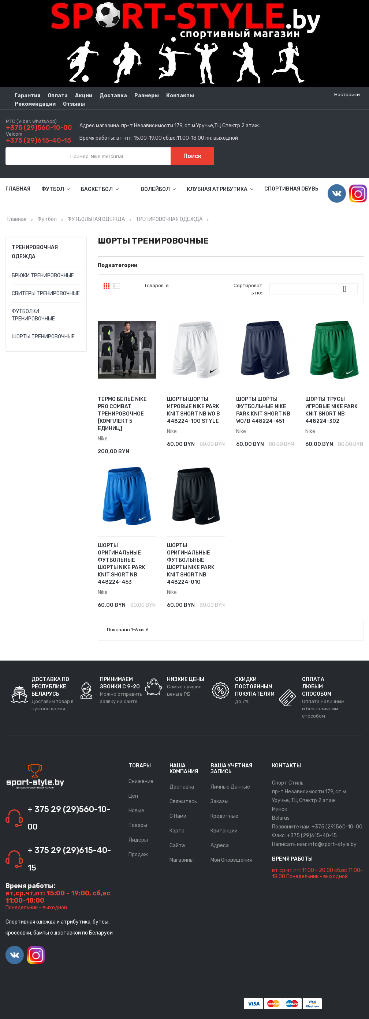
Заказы (219, 801)
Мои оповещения (231, 860)
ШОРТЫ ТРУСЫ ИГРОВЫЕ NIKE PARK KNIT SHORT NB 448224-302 (331, 410)
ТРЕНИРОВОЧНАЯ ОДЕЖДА (35, 252)
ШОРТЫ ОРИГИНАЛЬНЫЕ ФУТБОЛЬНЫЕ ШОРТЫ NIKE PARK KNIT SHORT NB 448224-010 (191, 563)
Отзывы (74, 104)
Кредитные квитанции (224, 823)
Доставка (113, 96)
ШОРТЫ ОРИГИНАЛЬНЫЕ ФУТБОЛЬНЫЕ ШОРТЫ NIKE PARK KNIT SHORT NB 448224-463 (121, 563)
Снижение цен (140, 788)
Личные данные (230, 787)
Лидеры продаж (138, 847)
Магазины (181, 860)
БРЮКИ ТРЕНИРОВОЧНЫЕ (43, 275)
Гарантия (27, 96)
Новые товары (137, 818)
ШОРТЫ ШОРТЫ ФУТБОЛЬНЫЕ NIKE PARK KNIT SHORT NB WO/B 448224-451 (263, 410)
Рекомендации (35, 104)
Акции (83, 96)
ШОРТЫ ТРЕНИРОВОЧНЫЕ (43, 337)
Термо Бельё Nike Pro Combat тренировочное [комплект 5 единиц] (122, 414)
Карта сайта (177, 838)
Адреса (219, 845)
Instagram (358, 193)
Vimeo (337, 193)
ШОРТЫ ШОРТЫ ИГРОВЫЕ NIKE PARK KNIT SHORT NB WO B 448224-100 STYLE (193, 410)
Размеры (146, 96)
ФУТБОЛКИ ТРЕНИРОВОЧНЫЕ (33, 315)
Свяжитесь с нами (183, 808)
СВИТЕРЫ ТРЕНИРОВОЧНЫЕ (46, 293)
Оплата (58, 96)
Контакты (180, 96)
